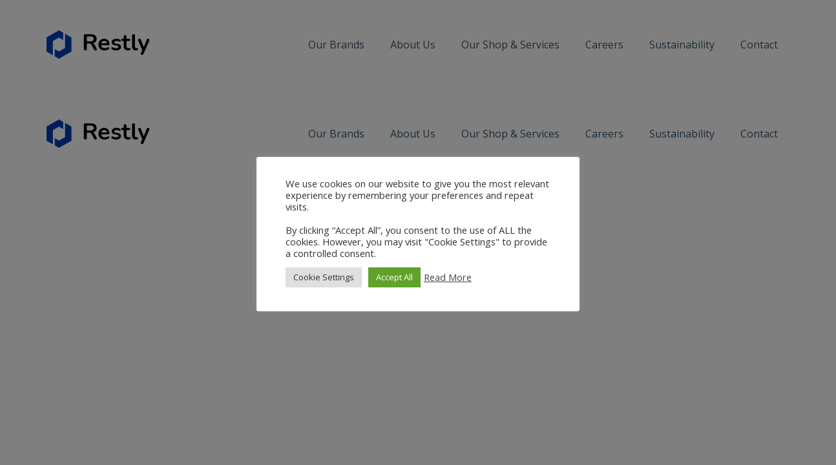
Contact (759, 44)
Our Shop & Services (510, 44)
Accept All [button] (394, 277)
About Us (412, 44)
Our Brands (336, 44)
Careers (604, 44)
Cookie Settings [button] (323, 277)
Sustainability (682, 44)
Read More (448, 277)
